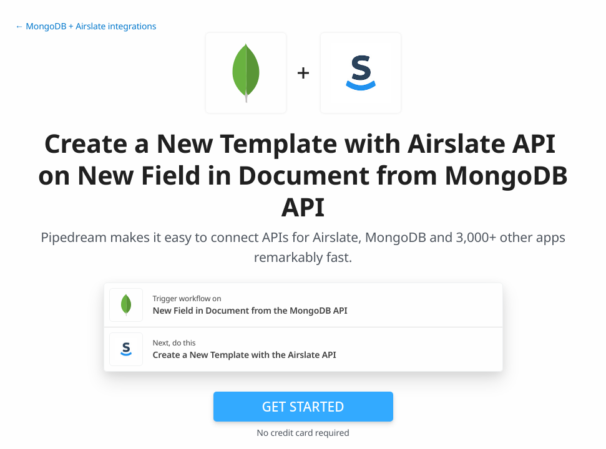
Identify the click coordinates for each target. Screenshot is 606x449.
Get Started (303, 406)
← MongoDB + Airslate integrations (85, 26)
